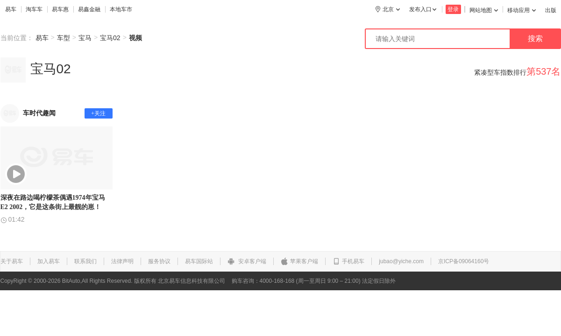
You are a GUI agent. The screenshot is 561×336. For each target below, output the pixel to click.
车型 (63, 38)
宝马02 (110, 38)
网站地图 (483, 10)
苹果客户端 (299, 261)
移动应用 (521, 10)
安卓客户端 (246, 261)
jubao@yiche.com (401, 261)
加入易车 (48, 261)
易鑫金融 (89, 9)
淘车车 (34, 9)
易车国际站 (199, 261)
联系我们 (85, 261)
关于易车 (11, 261)
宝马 (85, 38)
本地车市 (121, 9)
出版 (550, 10)
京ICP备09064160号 (463, 261)
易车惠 (60, 9)
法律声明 (122, 261)
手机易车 (348, 261)
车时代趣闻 (39, 113)
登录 (453, 9)
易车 (10, 9)
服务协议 (159, 261)
